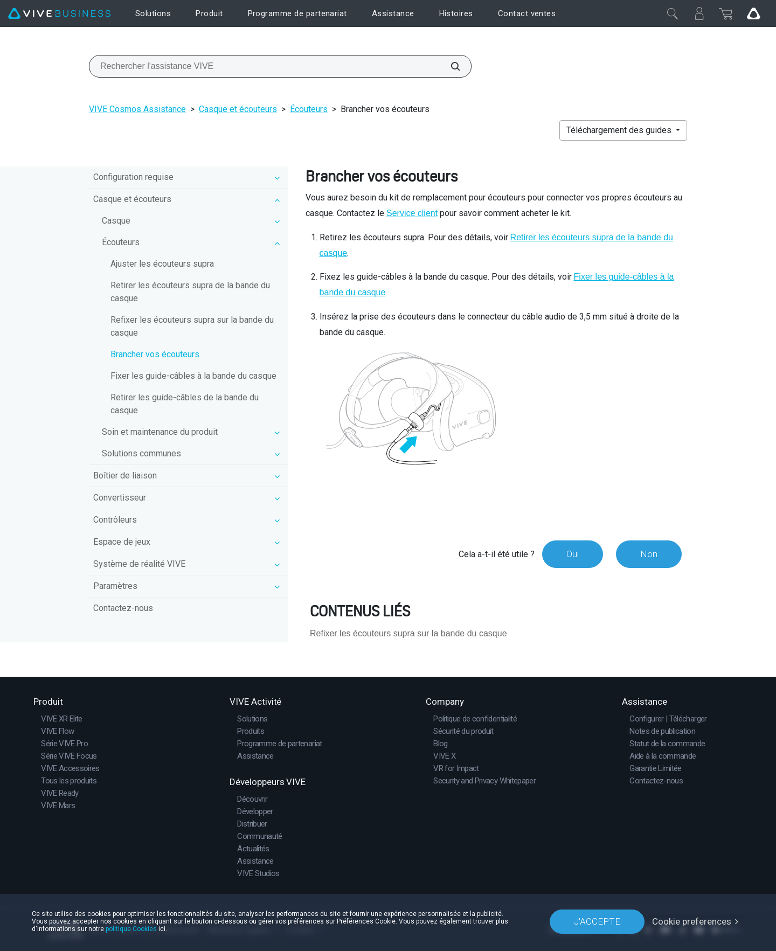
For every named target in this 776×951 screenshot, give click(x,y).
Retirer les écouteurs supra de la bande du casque (190, 291)
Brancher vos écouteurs (154, 354)
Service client (412, 213)
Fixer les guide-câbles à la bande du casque (193, 376)
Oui (572, 554)
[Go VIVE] (753, 13)
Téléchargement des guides (620, 130)
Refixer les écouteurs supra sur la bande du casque (192, 326)
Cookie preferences (691, 921)
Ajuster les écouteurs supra (162, 264)
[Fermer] (672, 13)
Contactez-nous (123, 608)
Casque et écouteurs (238, 109)
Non (648, 554)
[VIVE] (59, 13)
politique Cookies (131, 929)
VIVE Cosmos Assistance (137, 109)
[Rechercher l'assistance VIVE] (449, 66)
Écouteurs (309, 109)
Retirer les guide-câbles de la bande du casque (184, 403)
